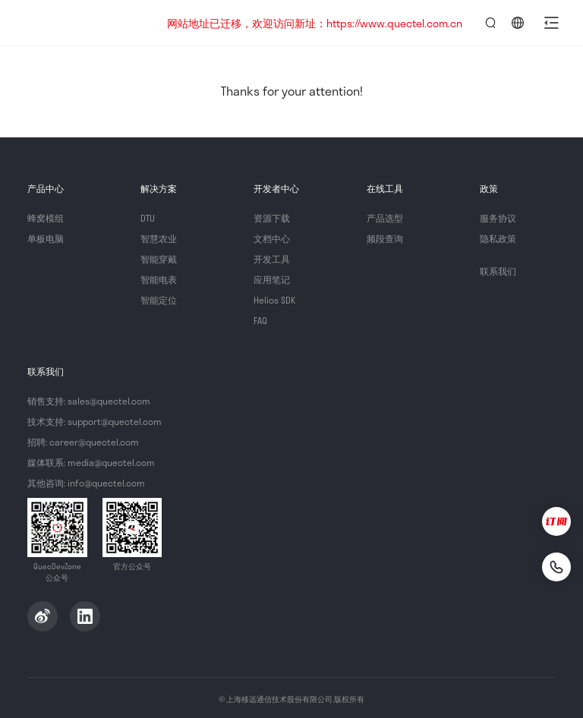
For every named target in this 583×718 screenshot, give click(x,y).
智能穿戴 (158, 259)
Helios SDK (274, 300)
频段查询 (385, 238)
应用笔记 (272, 279)
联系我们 (498, 271)
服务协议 (498, 218)
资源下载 (272, 218)
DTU (147, 218)
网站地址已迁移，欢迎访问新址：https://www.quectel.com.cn (314, 23)
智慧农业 (158, 238)
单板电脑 (45, 238)
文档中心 (272, 238)
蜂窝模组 (45, 218)
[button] (551, 22)
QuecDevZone (85, 23)
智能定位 (158, 300)
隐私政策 (498, 238)
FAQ (260, 320)
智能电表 (158, 279)
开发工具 (272, 259)
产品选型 (385, 218)
